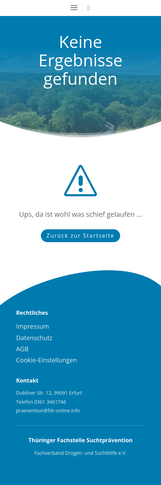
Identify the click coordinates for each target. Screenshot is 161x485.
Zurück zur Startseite (80, 235)
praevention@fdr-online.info (48, 410)
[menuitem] (80, 326)
